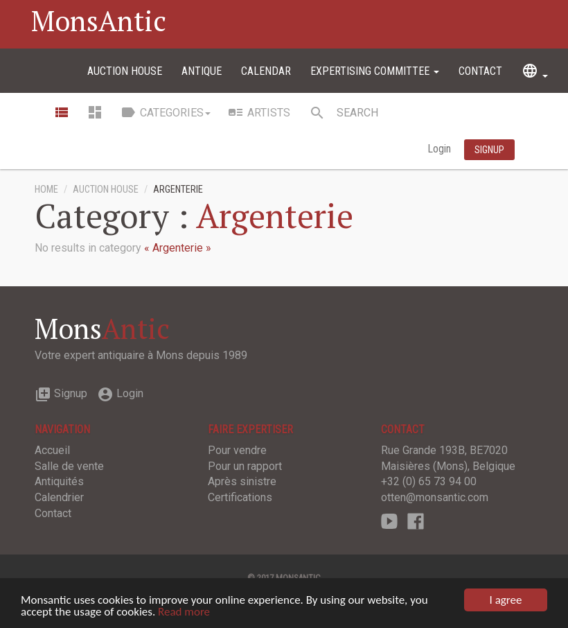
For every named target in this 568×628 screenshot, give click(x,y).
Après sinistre (242, 481)
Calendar (266, 71)
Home (46, 189)
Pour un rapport (245, 466)
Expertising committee (374, 71)
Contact (480, 71)
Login (440, 148)
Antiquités (59, 481)
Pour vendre (237, 450)
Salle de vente (69, 466)
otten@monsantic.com (434, 497)
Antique (201, 71)
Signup (61, 393)
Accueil (52, 450)
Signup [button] (489, 149)
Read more (184, 612)
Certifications (240, 497)
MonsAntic (98, 20)
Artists (258, 112)
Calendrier (59, 497)
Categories (165, 112)
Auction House (124, 71)
